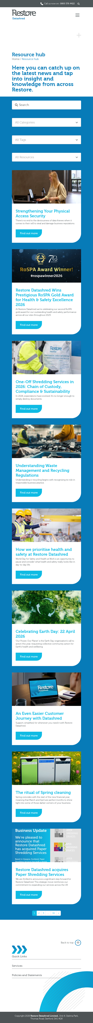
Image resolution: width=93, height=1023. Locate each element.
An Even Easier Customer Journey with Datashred (40, 716)
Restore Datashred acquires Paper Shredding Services (42, 872)
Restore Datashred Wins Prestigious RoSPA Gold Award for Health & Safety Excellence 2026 (45, 297)
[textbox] (46, 122)
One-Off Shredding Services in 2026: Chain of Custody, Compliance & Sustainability (45, 387)
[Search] (49, 105)
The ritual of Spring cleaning (43, 792)
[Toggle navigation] (77, 15)
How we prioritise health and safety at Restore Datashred (44, 552)
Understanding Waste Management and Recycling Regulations (42, 470)
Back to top (71, 943)
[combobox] (46, 122)
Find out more (29, 233)
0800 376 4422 (67, 3)
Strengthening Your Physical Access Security (43, 213)
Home (16, 59)
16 (53, 913)
